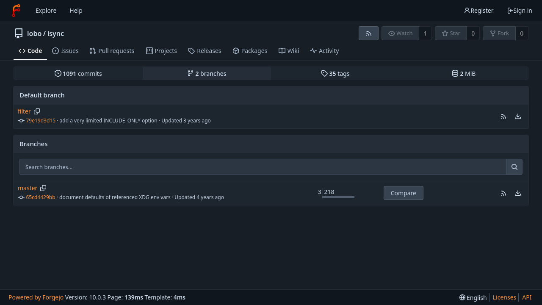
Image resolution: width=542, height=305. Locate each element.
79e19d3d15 (41, 120)
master (27, 188)
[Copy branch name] (36, 111)
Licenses (505, 297)
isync (55, 33)
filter (24, 111)
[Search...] (514, 167)
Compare (403, 193)
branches (207, 73)
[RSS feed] (369, 33)
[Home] (16, 10)
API (526, 297)
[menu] (518, 116)
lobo (34, 33)
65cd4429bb (40, 197)
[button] (503, 116)
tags (335, 73)
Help (76, 10)
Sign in (519, 10)
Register (478, 10)
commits (78, 73)
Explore (46, 10)
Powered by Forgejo (36, 297)
